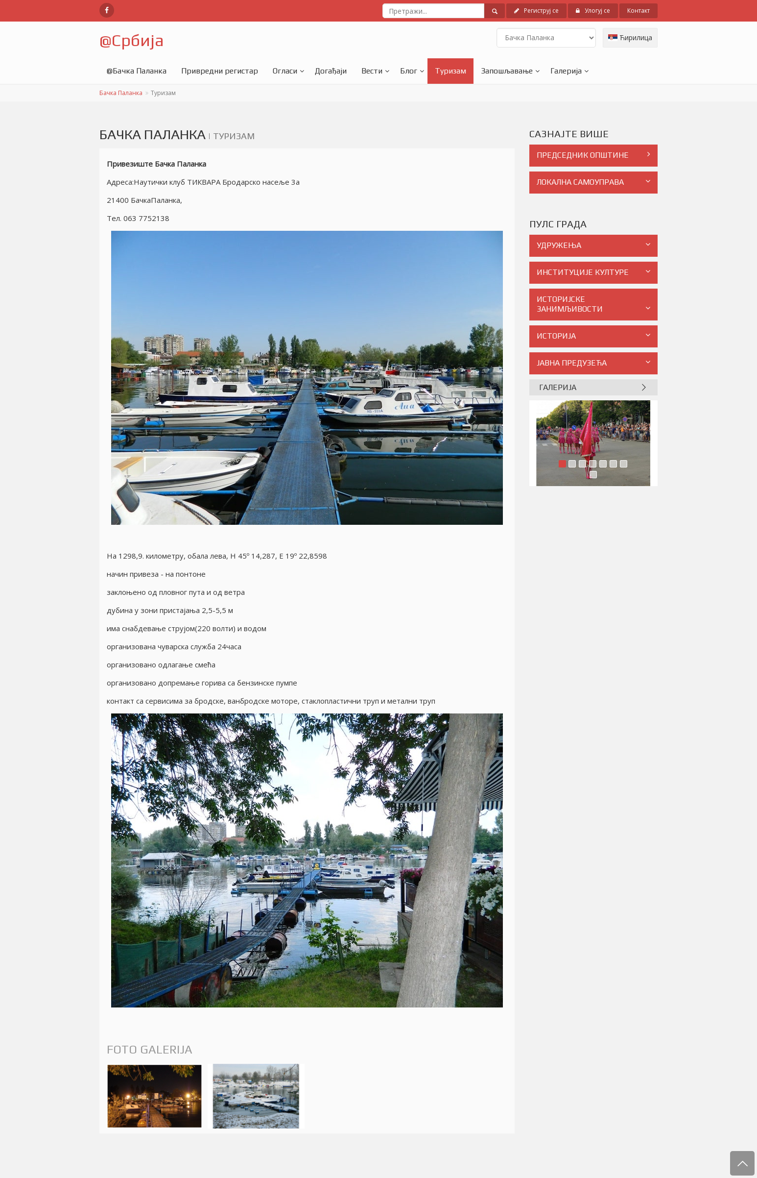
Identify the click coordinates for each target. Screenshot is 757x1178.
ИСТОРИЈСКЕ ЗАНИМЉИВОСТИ (594, 304)
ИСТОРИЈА (594, 336)
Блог (408, 70)
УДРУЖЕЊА (594, 245)
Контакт (638, 10)
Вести (371, 70)
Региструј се (536, 10)
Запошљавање (507, 70)
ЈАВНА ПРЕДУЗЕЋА (594, 363)
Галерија (566, 70)
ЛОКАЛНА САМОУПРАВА (594, 182)
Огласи (285, 70)
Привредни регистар (219, 70)
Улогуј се (593, 10)
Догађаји (331, 70)
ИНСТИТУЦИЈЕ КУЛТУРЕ (594, 272)
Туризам (450, 70)
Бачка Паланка (120, 93)
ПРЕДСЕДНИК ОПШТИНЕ (594, 155)
